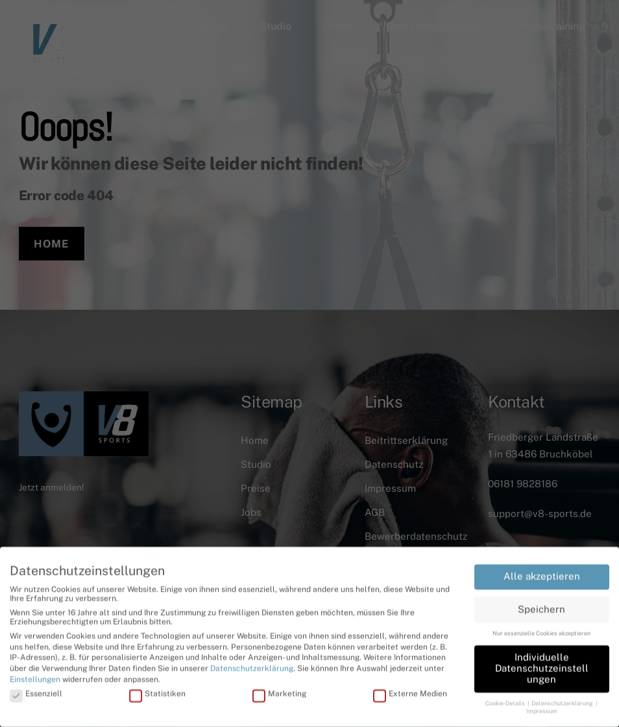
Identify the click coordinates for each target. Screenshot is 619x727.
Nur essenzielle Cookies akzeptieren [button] (541, 630)
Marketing (279, 691)
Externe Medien (410, 691)
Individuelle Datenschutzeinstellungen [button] (542, 665)
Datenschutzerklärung (251, 666)
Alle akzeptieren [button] (542, 573)
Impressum (541, 709)
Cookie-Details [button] (505, 700)
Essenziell (36, 691)
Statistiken (157, 691)
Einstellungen (35, 677)
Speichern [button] (541, 606)
